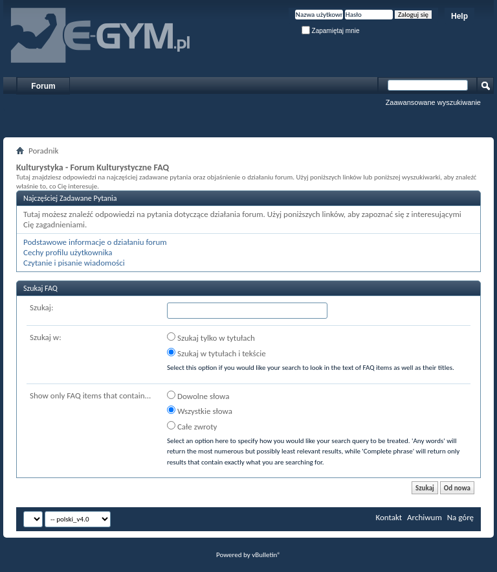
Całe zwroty (192, 426)
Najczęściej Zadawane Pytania (70, 198)
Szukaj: (41, 307)
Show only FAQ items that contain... (90, 395)
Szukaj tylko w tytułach (211, 337)
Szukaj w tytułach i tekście (216, 353)
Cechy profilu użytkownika (67, 252)
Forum (43, 86)
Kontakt (388, 517)
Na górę (460, 517)
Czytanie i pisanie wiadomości (74, 263)
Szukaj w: (45, 337)
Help (459, 16)
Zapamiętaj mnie (331, 30)
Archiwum (424, 517)
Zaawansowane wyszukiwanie (433, 102)
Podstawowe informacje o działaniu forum (95, 242)
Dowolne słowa (198, 396)
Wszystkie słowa (199, 411)
